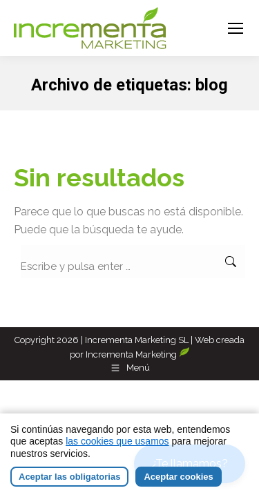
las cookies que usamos (117, 441)
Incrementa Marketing (138, 354)
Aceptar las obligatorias (69, 476)
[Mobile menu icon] (235, 28)
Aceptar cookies (178, 476)
